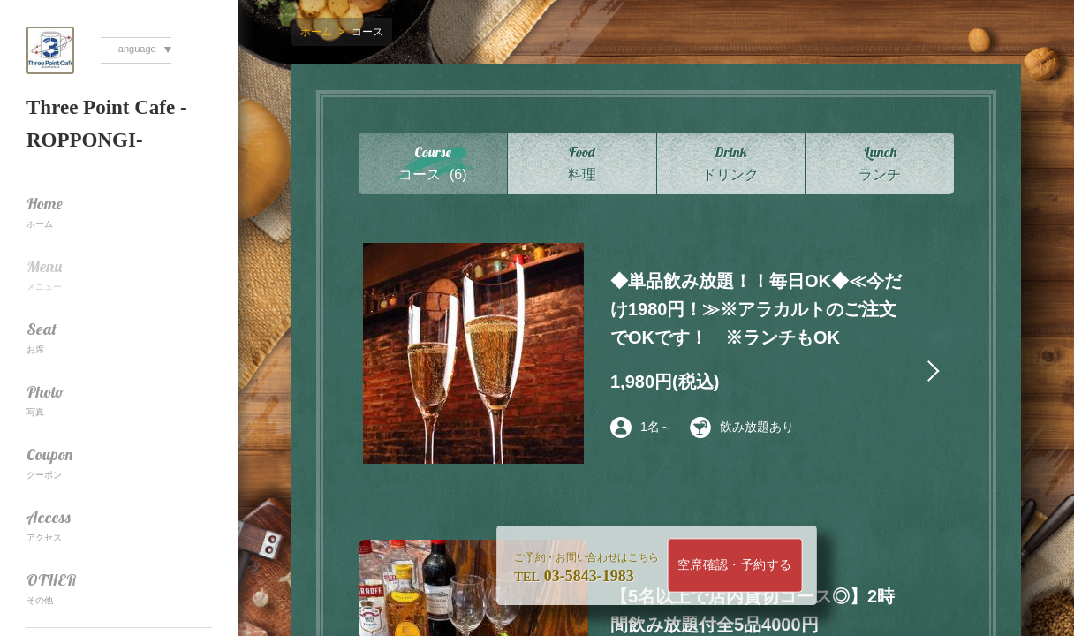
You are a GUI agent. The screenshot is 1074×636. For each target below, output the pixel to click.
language (135, 48)
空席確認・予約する (734, 565)
